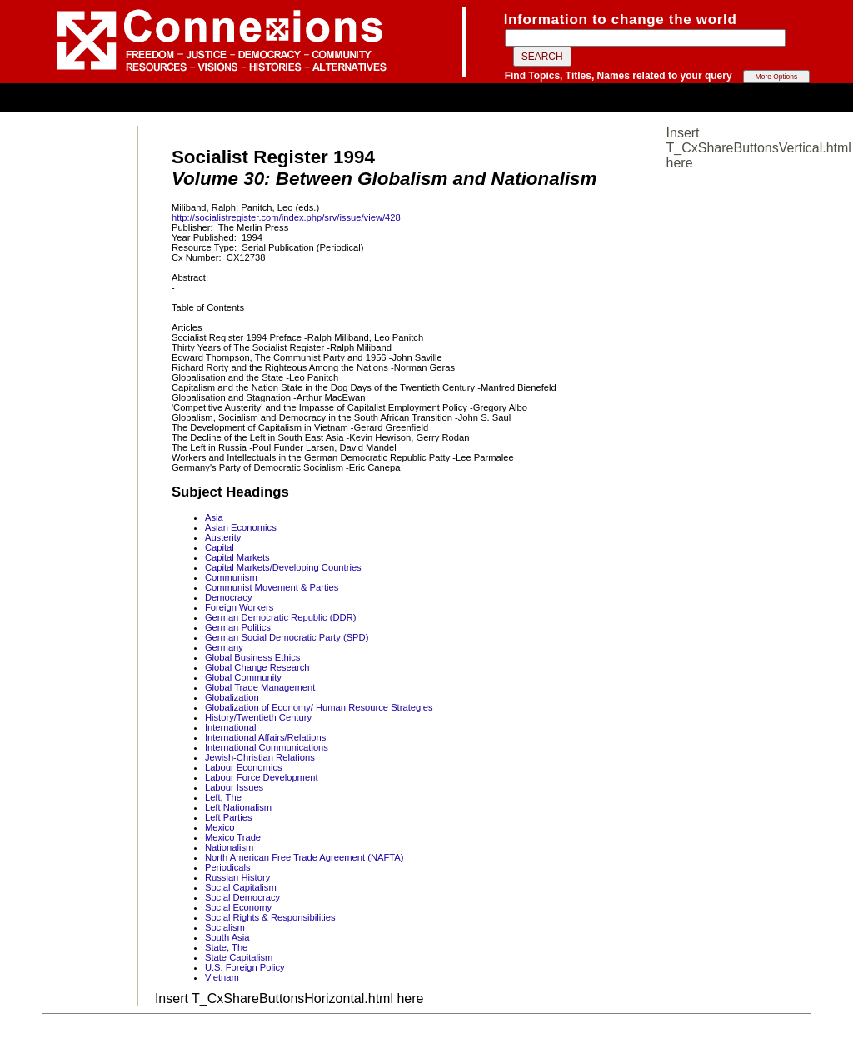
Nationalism (229, 847)
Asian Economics (241, 527)
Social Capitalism (241, 887)
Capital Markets (237, 557)
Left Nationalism (238, 807)
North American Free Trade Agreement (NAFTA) (304, 857)
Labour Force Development (261, 777)
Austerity (223, 537)
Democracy (228, 597)
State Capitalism (238, 957)
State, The (226, 947)
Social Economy (238, 907)
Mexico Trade (233, 837)
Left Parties (228, 817)
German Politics (238, 627)
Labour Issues (234, 787)
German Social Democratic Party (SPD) (286, 637)
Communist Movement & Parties (271, 587)
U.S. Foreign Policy (245, 967)
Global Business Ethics (252, 657)
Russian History (237, 877)
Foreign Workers (239, 607)
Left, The (223, 797)
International (231, 727)
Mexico (219, 827)
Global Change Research (257, 667)
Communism (231, 577)
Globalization (232, 697)
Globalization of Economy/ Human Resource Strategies (319, 707)
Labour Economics (243, 767)
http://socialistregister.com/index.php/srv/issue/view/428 (286, 217)
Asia (214, 517)
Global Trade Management (260, 687)
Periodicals (228, 867)
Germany (224, 647)
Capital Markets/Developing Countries (283, 567)
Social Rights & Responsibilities (270, 917)
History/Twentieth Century (258, 717)
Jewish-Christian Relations (260, 757)
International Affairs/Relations (265, 737)
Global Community (243, 677)
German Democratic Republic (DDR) (281, 617)
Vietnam (222, 977)
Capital (219, 547)
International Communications (266, 747)
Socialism (225, 927)
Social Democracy (242, 897)
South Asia (227, 937)
